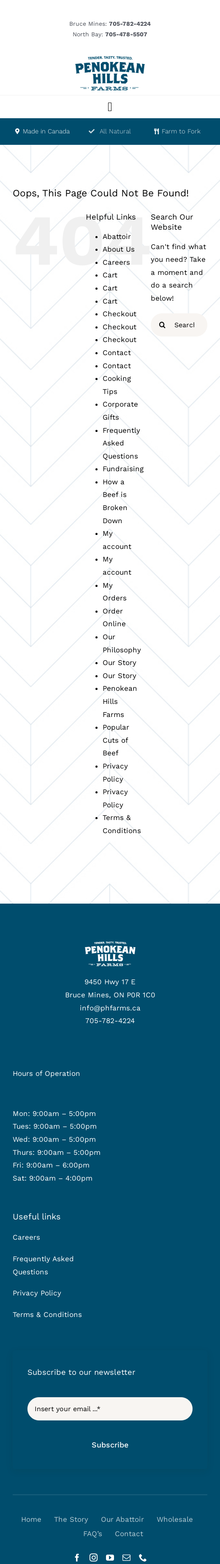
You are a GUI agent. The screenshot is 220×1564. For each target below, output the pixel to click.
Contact (117, 352)
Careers (116, 262)
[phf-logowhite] (110, 945)
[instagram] (94, 1557)
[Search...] (179, 325)
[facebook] (77, 1557)
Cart (110, 275)
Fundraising (123, 468)
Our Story (119, 662)
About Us (119, 249)
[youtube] (110, 1557)
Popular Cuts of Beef (116, 740)
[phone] (143, 1557)
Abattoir (117, 236)
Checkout (119, 314)
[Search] (162, 325)
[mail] (126, 1557)
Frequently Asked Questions (121, 443)
